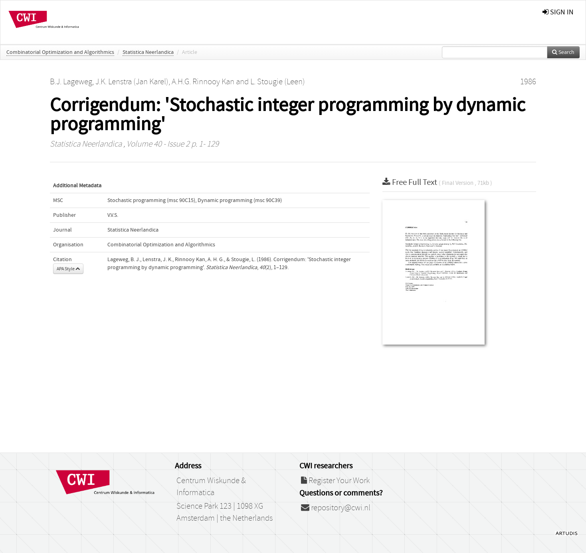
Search (563, 52)
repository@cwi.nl (335, 508)
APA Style (68, 269)
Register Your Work (335, 481)
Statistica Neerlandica (148, 52)
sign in (558, 12)
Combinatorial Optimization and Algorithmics (60, 52)
